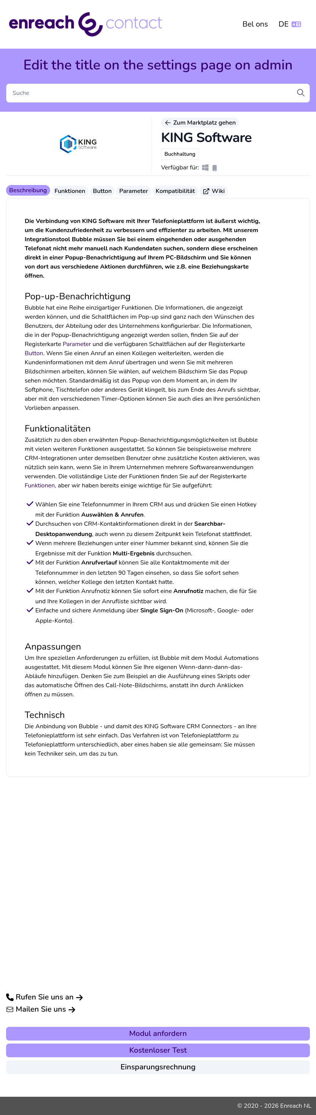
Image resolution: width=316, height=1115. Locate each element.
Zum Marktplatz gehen (200, 123)
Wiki (213, 191)
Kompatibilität (175, 191)
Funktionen (70, 191)
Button (102, 191)
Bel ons (255, 24)
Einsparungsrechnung (158, 1067)
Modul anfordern (158, 1033)
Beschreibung (28, 190)
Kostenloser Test (158, 1050)
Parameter (133, 191)
